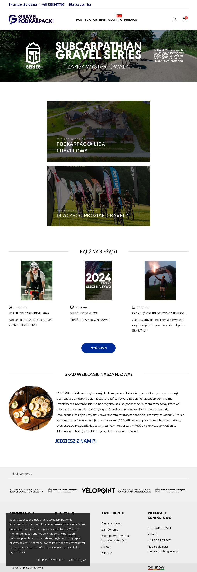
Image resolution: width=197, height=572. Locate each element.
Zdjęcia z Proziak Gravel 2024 (29, 313)
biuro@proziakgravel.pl (163, 551)
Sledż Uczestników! (84, 313)
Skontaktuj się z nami (24, 4)
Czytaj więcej (99, 348)
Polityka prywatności (51, 560)
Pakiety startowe (91, 20)
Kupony (106, 552)
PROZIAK (130, 20)
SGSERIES (115, 18)
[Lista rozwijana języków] (175, 19)
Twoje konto (112, 513)
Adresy (106, 546)
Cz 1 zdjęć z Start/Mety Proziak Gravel (159, 313)
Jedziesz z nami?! (76, 441)
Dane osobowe (111, 523)
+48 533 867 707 (53, 4)
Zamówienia (109, 529)
